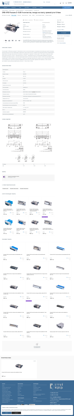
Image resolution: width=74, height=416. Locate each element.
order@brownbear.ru (27, 2)
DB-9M (17, 212)
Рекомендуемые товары (37, 389)
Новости (34, 391)
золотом (44, 32)
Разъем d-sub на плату (14, 188)
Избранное (19, 394)
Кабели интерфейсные (6, 400)
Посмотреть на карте (54, 400)
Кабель (3, 385)
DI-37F (51, 296)
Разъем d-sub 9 (5, 188)
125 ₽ (13, 337)
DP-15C (51, 335)
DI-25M (4, 258)
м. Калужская (67, 35)
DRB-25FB (28, 335)
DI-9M (4, 212)
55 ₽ (13, 259)
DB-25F (28, 296)
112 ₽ (37, 337)
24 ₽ (22, 214)
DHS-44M (4, 335)
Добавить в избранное (39, 20)
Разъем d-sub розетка (24, 188)
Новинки (34, 385)
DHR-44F (4, 277)
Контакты (14, 7)
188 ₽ (60, 317)
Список (34, 399)
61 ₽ (13, 317)
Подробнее (16, 412)
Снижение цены (36, 388)
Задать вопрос (67, 7)
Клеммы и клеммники (6, 398)
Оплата (41, 7)
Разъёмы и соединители (6, 394)
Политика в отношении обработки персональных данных (39, 395)
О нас (20, 7)
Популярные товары (36, 387)
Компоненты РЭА (5, 389)
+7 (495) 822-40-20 (17, 2)
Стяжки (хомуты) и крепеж (6, 392)
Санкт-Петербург (21, 401)
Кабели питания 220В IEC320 (7, 395)
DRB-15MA (4, 296)
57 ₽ (8, 233)
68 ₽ (37, 279)
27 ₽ (48, 214)
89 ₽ (60, 279)
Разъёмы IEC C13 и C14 (6, 388)
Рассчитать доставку (60, 40)
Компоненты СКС (5, 402)
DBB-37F (51, 277)
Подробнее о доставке (60, 38)
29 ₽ (37, 259)
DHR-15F (28, 277)
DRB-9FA (31, 212)
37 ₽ (8, 214)
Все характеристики (46, 22)
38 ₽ (3, 376)
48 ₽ (35, 214)
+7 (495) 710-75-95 (54, 394)
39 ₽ (13, 298)
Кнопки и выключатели (6, 396)
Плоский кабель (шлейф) (6, 391)
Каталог (6, 7)
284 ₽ (60, 259)
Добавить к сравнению (28, 20)
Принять (6, 412)
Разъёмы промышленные (6, 387)
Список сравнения (21, 395)
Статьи (34, 392)
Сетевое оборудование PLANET (7, 399)
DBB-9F (44, 212)
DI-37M (51, 258)
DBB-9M (28, 258)
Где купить (27, 7)
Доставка (34, 7)
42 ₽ (37, 298)
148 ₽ (13, 279)
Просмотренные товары (6, 357)
